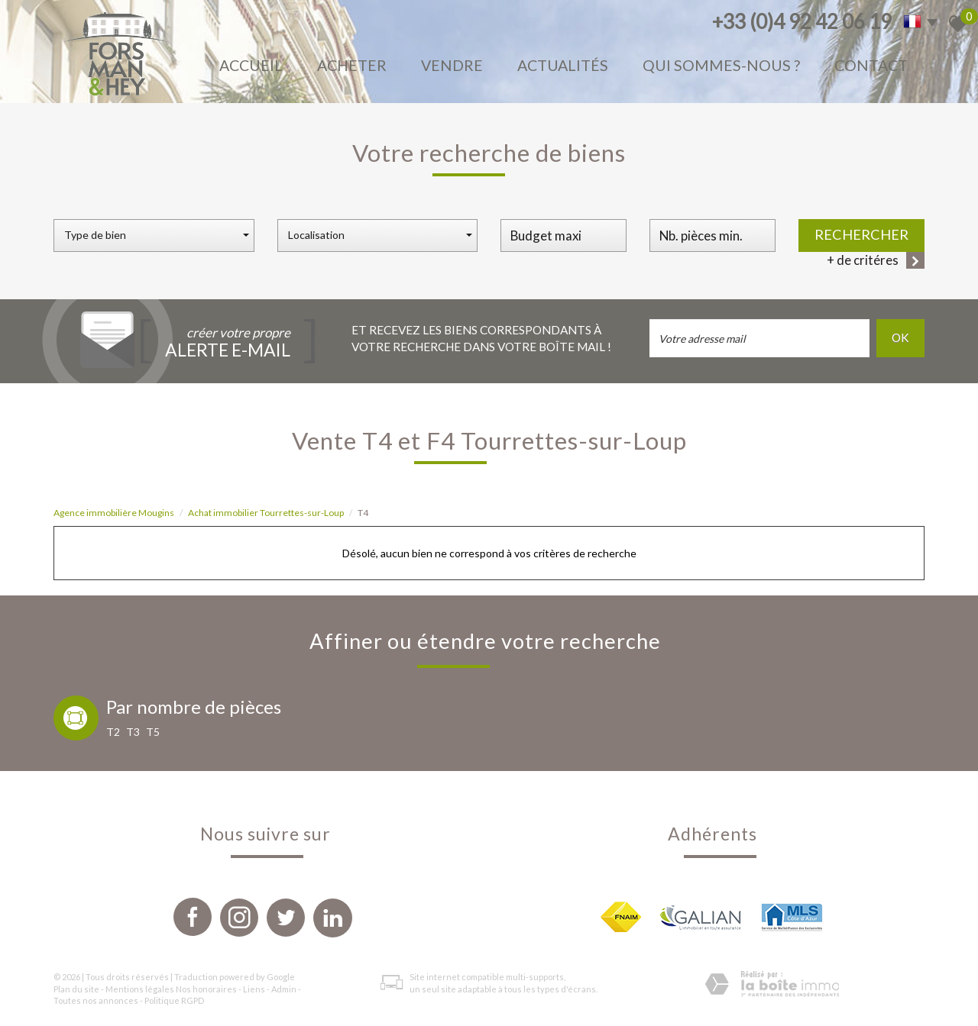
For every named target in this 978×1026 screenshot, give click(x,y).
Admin (283, 989)
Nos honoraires (206, 989)
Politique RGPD (174, 1000)
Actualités (562, 65)
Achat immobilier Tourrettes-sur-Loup (266, 512)
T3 (133, 731)
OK (900, 337)
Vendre (452, 65)
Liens (254, 989)
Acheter (352, 65)
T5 (153, 731)
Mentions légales (139, 989)
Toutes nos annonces (95, 1000)
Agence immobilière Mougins (113, 512)
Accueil (251, 65)
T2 (113, 731)
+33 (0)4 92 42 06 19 (802, 21)
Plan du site (76, 989)
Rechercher (861, 234)
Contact (871, 65)
